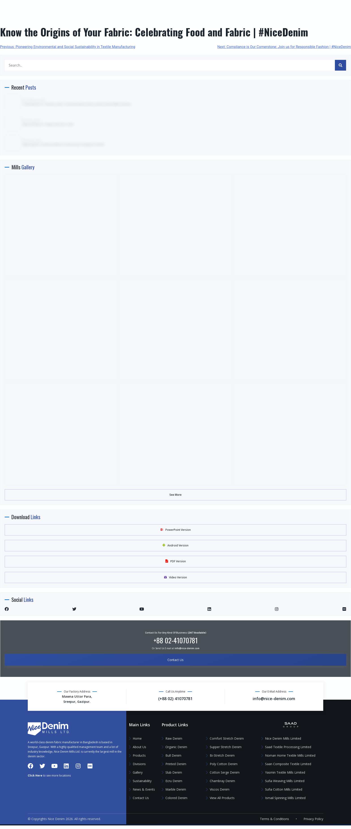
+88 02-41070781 (176, 640)
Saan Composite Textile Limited (288, 764)
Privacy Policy (313, 822)
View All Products (222, 798)
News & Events (27, 113)
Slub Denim (173, 772)
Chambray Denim (222, 781)
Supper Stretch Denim (226, 747)
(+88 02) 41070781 (275, 8)
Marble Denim (175, 789)
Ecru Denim (173, 781)
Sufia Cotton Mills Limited (283, 789)
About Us (16, 48)
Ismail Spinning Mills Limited (285, 798)
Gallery (14, 87)
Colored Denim (176, 798)
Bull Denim (173, 755)
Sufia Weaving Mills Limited (284, 781)
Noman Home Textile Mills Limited (290, 755)
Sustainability (20, 100)
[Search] (340, 65)
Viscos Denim (219, 789)
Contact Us (17, 126)
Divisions (16, 74)
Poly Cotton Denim (224, 764)
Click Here (35, 803)
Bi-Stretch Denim (222, 755)
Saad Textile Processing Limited (288, 747)
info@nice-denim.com (325, 8)
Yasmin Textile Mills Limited (285, 772)
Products (16, 61)
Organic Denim (176, 747)
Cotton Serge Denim (225, 772)
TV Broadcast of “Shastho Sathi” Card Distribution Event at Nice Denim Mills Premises (77, 104)
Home (13, 35)
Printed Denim (175, 764)
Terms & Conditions (274, 822)
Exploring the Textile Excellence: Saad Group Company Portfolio (63, 144)
